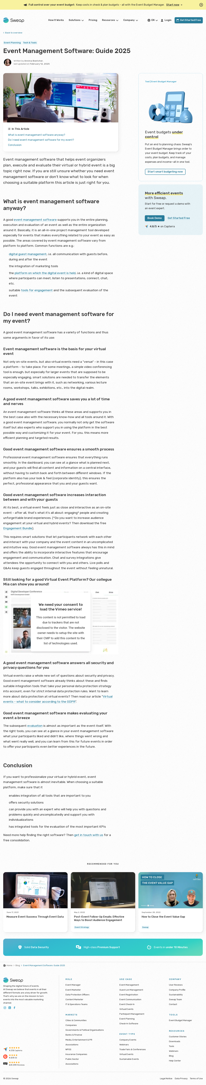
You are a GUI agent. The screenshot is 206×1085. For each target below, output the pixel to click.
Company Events (127, 1039)
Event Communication (130, 999)
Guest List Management (131, 989)
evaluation (34, 726)
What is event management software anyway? (36, 134)
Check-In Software (128, 1023)
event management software (35, 220)
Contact (173, 1004)
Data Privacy (181, 1078)
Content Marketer (74, 999)
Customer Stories (178, 1036)
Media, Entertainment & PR (79, 1039)
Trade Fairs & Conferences (132, 1049)
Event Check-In (127, 1004)
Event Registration (128, 994)
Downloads (174, 1041)
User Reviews (176, 984)
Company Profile (177, 989)
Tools (171, 1046)
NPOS (68, 1049)
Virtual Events (126, 1009)
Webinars (124, 1044)
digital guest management (28, 254)
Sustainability (176, 994)
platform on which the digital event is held (45, 273)
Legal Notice (166, 1078)
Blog (17, 965)
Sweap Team (175, 999)
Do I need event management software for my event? (41, 139)
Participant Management (131, 1014)
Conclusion (15, 145)
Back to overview (13, 32)
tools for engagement (37, 290)
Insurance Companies (76, 1054)
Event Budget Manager (180, 1020)
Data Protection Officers (77, 994)
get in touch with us (88, 835)
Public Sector (72, 1059)
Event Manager (73, 984)
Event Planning (127, 1018)
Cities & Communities (76, 1020)
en (153, 20)
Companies (71, 1025)
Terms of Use (196, 1078)
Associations (72, 1044)
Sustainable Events (129, 1059)
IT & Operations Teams (77, 1004)
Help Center (175, 1060)
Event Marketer (73, 989)
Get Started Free (179, 218)
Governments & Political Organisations (85, 1030)
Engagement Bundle (17, 528)
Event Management (129, 984)
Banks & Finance (74, 1034)
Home (7, 965)
